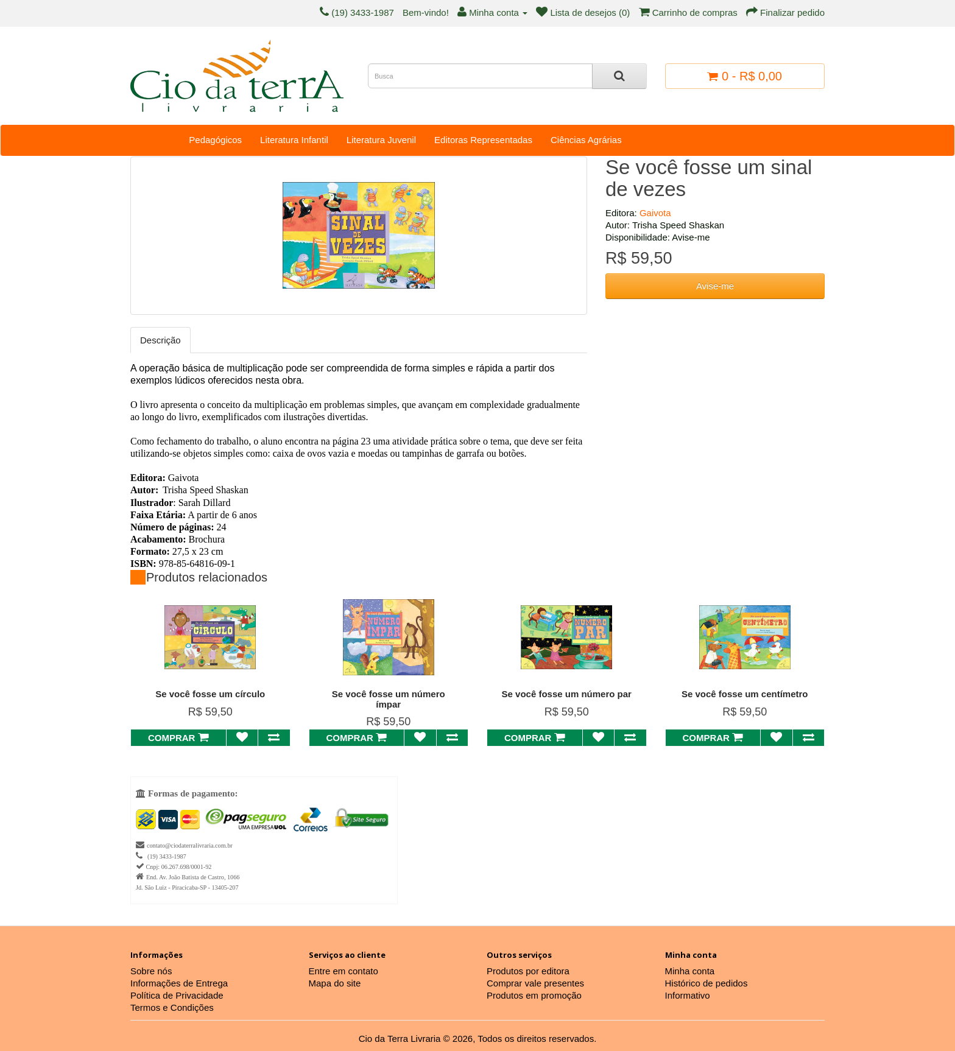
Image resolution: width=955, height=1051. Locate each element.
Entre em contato (343, 971)
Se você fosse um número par (567, 694)
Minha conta (690, 971)
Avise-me (715, 286)
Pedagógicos (215, 140)
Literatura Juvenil (381, 140)
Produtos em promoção (534, 995)
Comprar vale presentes (535, 983)
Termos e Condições (172, 1007)
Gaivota (655, 213)
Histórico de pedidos (706, 983)
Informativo (687, 995)
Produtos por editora (528, 971)
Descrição (160, 340)
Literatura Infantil (294, 140)
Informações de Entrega (179, 983)
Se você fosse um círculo (210, 694)
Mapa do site (335, 983)
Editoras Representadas (483, 140)
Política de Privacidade (177, 995)
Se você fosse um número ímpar (388, 699)
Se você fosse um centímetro (745, 694)
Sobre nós (151, 971)
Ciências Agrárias (586, 140)
